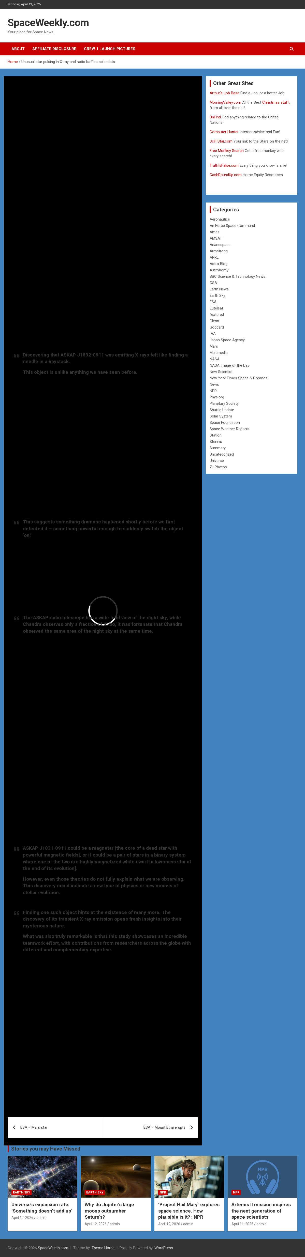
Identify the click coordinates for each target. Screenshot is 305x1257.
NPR (213, 391)
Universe (217, 460)
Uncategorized (222, 454)
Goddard (217, 327)
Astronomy (219, 270)
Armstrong (219, 251)
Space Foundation (225, 422)
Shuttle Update (222, 410)
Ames (215, 232)
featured (217, 314)
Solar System (221, 416)
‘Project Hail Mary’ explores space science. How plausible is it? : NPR (189, 1211)
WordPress (163, 1248)
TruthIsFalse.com (224, 165)
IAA (213, 333)
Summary (218, 448)
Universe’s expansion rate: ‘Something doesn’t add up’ (41, 1208)
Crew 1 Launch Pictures (109, 48)
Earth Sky (217, 295)
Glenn (214, 321)
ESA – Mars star (34, 1127)
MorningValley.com (225, 102)
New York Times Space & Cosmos (239, 378)
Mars (214, 346)
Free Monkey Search (227, 150)
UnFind (216, 117)
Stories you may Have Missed (45, 1149)
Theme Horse (103, 1248)
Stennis (216, 441)
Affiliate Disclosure (54, 48)
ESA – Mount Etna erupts (164, 1127)
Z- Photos (218, 467)
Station (216, 435)
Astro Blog (218, 263)
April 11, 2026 (242, 1224)
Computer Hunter (224, 132)
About (18, 48)
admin (41, 1218)
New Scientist (221, 371)
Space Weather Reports (229, 429)
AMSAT (216, 238)
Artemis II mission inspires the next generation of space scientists (261, 1211)
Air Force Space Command (232, 225)
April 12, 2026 (22, 1218)
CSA (213, 283)
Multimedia (219, 352)
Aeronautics (220, 219)
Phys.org (217, 397)
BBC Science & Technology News (237, 276)
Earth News (219, 289)
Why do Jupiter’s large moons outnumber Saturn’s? (109, 1211)
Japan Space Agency (227, 340)
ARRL (214, 257)
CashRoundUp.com (226, 175)
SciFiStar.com (221, 141)
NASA (215, 359)
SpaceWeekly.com (48, 23)
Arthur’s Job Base (225, 93)
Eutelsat (216, 308)
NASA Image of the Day (229, 365)
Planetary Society (224, 403)
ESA (213, 302)
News (214, 384)
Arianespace (220, 244)
